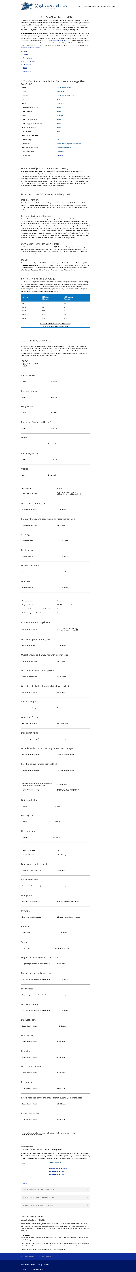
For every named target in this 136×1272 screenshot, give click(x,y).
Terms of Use (35, 1265)
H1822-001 (59, 156)
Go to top (24, 1183)
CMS (27, 1216)
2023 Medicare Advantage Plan (55, 41)
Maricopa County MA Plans (58, 1168)
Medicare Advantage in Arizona (31, 48)
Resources (110, 6)
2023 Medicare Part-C (28, 1256)
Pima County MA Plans (56, 1171)
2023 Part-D (101, 6)
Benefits (25, 55)
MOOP (25, 68)
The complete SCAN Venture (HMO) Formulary (55, 324)
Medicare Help (38, 1269)
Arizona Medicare (55, 1162)
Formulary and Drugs (29, 61)
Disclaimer (25, 1265)
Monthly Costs (27, 58)
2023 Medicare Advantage (86, 6)
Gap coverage (27, 65)
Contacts (46, 1265)
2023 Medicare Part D (44, 1256)
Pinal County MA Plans (56, 1174)
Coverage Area (27, 71)
